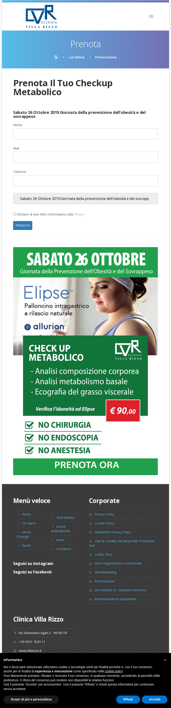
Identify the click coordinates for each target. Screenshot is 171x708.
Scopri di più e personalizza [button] (31, 699)
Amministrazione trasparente (115, 599)
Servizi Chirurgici (23, 534)
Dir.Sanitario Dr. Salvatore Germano (120, 590)
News (60, 540)
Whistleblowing (105, 572)
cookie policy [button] (113, 671)
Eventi (26, 545)
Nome (17, 125)
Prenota (22, 225)
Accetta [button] (154, 699)
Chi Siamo (29, 523)
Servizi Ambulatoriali (60, 528)
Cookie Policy (104, 523)
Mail (16, 148)
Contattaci (63, 549)
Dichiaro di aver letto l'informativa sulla (50, 214)
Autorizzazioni (105, 581)
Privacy (79, 214)
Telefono (19, 172)
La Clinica (76, 57)
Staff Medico (65, 517)
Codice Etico (103, 554)
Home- (27, 514)
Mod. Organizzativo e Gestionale (118, 563)
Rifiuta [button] (128, 699)
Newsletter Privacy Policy (113, 532)
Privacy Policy (104, 514)
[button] (165, 660)
